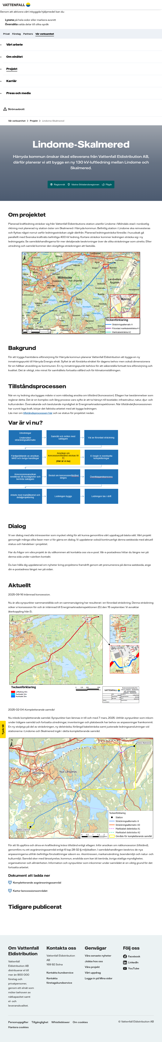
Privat (6, 33)
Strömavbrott (16, 109)
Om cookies (80, 1022)
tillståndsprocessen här (37, 413)
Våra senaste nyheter (98, 955)
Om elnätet (14, 57)
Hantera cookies (18, 1027)
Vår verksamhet (44, 33)
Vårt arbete (14, 44)
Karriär (11, 81)
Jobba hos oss (94, 961)
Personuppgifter (18, 1022)
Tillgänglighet (39, 1022)
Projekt (11, 69)
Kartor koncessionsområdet (30, 890)
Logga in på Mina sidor (98, 978)
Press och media (18, 93)
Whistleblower (60, 1022)
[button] (3, 729)
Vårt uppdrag (93, 972)
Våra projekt (92, 967)
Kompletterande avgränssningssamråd (37, 882)
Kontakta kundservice (60, 972)
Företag (16, 33)
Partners (28, 33)
